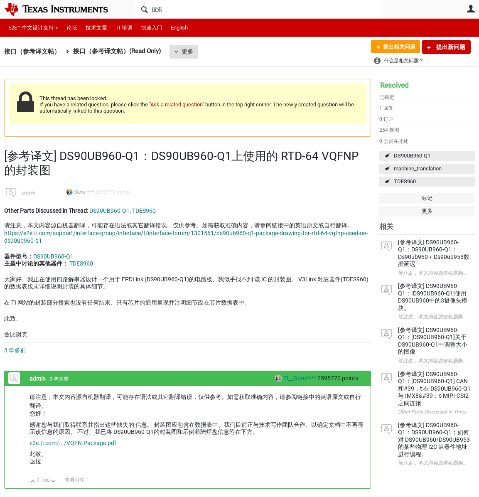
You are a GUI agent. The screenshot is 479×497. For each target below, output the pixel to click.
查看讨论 (75, 480)
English (179, 28)
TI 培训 (124, 28)
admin (28, 193)
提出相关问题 (397, 47)
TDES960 (405, 181)
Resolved (394, 85)
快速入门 (151, 28)
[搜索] (258, 9)
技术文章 (96, 28)
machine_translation (418, 168)
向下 (52, 481)
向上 (33, 481)
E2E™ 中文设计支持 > (33, 28)
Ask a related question (176, 104)
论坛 (71, 28)
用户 (471, 9)
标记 (427, 198)
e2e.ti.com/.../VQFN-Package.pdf (72, 443)
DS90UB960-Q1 (412, 156)
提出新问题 (450, 47)
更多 (187, 51)
